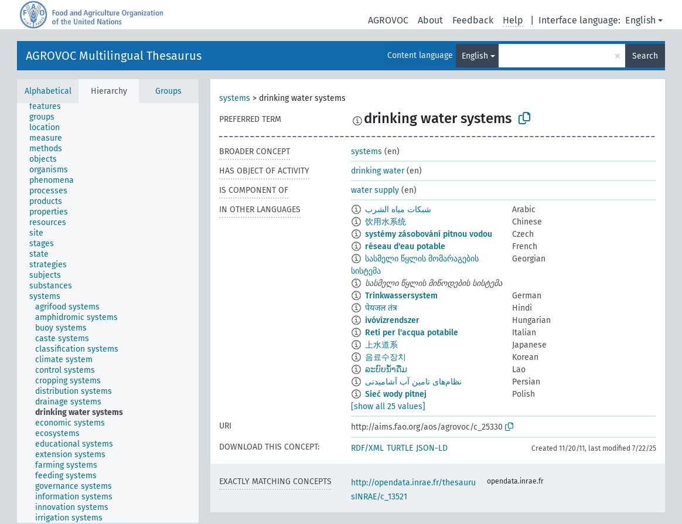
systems (234, 98)
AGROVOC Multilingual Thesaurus (114, 56)
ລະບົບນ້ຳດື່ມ (386, 370)
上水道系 (381, 345)
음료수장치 (385, 357)
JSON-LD (432, 448)
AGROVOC (388, 20)
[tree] (108, 313)
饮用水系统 (385, 222)
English (640, 20)
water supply (375, 190)
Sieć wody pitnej (396, 394)
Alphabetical (48, 91)
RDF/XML (367, 448)
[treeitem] (50, 106)
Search (645, 56)
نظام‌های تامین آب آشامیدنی (413, 382)
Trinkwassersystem (401, 296)
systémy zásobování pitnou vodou (428, 234)
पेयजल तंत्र (381, 308)
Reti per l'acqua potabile (411, 333)
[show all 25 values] (388, 406)
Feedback (472, 20)
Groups (168, 91)
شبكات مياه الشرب (398, 210)
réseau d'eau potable (405, 246)
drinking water (377, 171)
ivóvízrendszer (392, 320)
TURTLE (400, 448)
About (430, 20)
